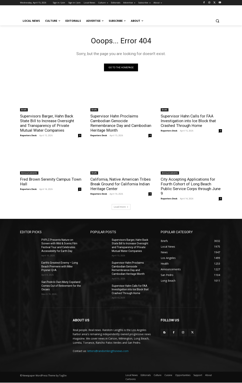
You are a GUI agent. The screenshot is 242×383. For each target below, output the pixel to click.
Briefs (24, 110)
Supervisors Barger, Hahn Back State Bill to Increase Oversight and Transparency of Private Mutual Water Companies (47, 123)
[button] (217, 20)
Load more (121, 207)
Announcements (29, 173)
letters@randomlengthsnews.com (108, 351)
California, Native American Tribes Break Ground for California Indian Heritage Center (120, 184)
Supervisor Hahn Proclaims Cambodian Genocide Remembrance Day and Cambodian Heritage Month (120, 123)
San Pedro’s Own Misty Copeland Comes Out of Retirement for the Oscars (61, 286)
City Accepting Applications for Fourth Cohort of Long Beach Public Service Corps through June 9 (191, 186)
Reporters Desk (28, 135)
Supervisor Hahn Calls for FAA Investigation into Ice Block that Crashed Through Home (188, 121)
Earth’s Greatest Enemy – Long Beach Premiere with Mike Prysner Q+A (59, 266)
